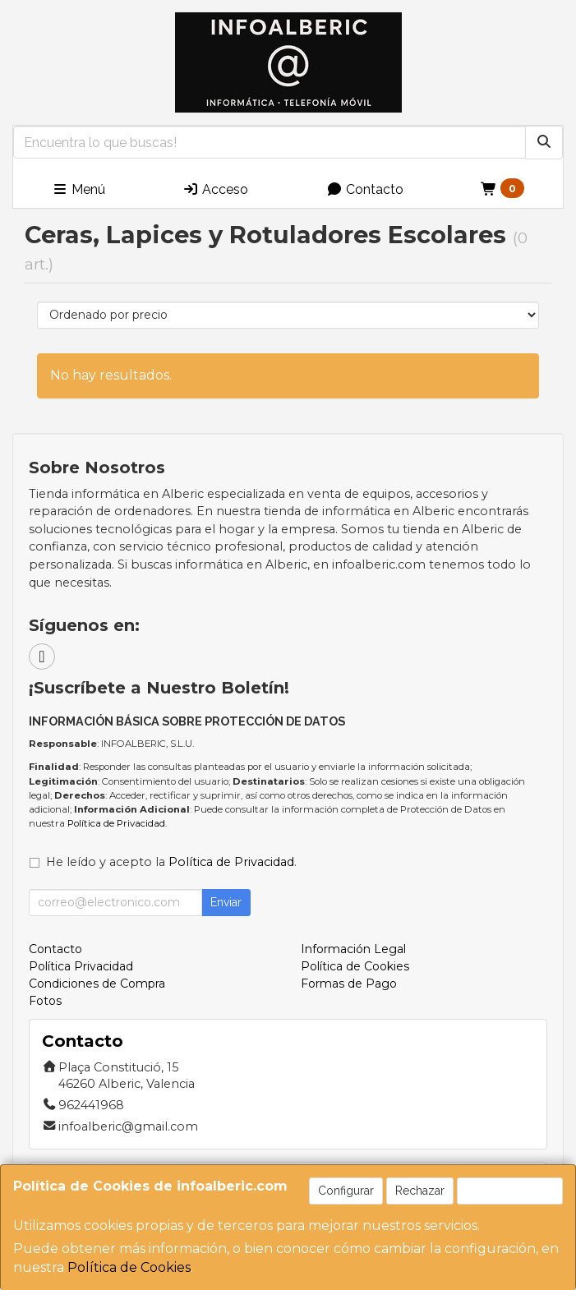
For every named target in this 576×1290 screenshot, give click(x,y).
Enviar (226, 902)
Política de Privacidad (116, 823)
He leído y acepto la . (171, 862)
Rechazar (420, 1190)
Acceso (215, 189)
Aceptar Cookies (510, 1190)
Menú (78, 189)
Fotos (45, 1000)
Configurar (346, 1190)
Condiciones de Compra (97, 983)
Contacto (364, 189)
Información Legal (353, 949)
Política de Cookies (129, 1267)
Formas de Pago (349, 983)
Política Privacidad (81, 966)
